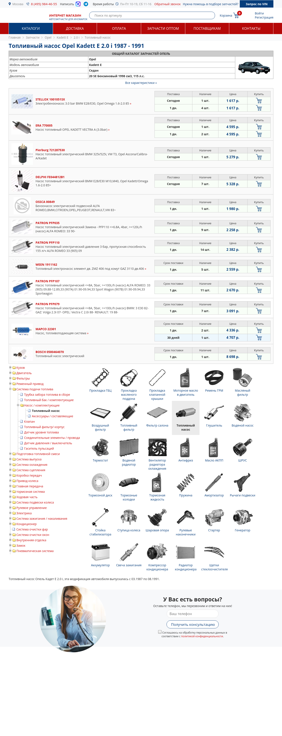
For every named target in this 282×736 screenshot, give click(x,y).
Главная (15, 37)
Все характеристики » (141, 83)
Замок (20, 545)
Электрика (24, 513)
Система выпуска (29, 459)
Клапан (29, 421)
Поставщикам (207, 28)
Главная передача (29, 486)
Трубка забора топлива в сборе (47, 394)
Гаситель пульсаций (39, 448)
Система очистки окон (32, 535)
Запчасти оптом (163, 28)
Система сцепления (30, 470)
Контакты (251, 28)
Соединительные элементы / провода (52, 438)
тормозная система (30, 492)
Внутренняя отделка (31, 540)
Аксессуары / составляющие (52, 416)
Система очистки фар (32, 529)
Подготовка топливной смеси (38, 454)
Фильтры (23, 378)
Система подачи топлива (34, 389)
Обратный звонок (167, 4)
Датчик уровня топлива (41, 432)
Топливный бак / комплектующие (49, 400)
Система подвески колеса (35, 502)
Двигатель (24, 373)
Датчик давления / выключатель (48, 443)
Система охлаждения (31, 465)
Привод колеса (27, 481)
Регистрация (264, 17)
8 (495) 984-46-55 (44, 4)
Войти (259, 13)
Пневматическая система (35, 551)
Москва (17, 4)
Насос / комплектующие (42, 405)
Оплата (119, 28)
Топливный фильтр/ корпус (44, 427)
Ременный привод (30, 384)
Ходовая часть (26, 497)
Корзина (226, 15)
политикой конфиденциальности (202, 636)
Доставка (75, 28)
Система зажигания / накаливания (41, 518)
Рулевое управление (31, 508)
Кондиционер (26, 524)
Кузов (20, 368)
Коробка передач (29, 475)
